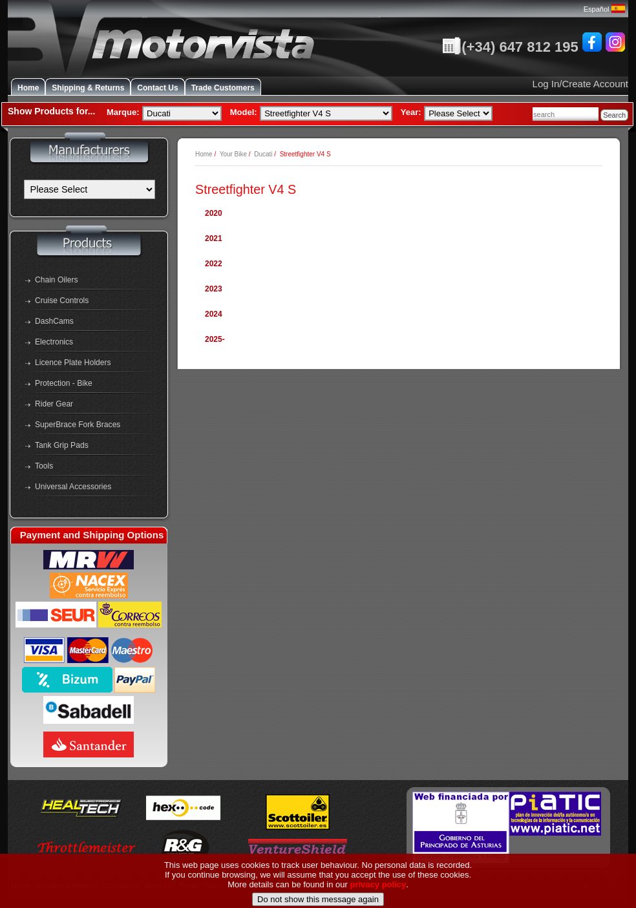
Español (604, 9)
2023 (213, 288)
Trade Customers (223, 87)
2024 (213, 314)
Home (28, 87)
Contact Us (157, 87)
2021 (213, 238)
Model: (243, 112)
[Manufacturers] (89, 189)
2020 (213, 213)
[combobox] (566, 114)
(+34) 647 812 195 (510, 47)
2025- (215, 339)
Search (614, 115)
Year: (411, 112)
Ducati (263, 154)
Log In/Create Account (580, 83)
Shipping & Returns (88, 87)
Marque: (123, 112)
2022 (213, 263)
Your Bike (233, 154)
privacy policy (378, 901)
